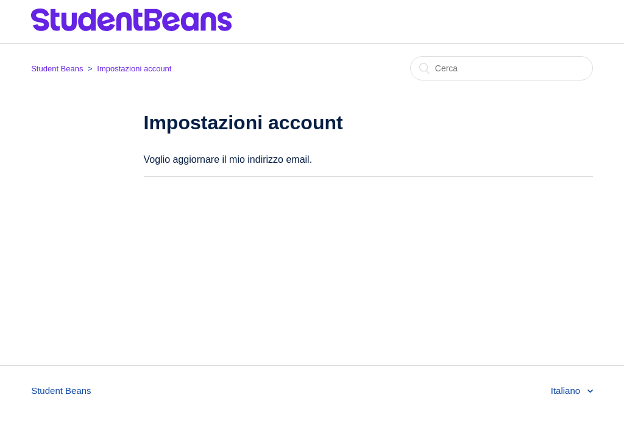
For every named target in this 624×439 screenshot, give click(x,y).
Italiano (567, 390)
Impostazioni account (134, 68)
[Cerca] (501, 68)
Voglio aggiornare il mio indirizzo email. (228, 159)
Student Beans (57, 68)
